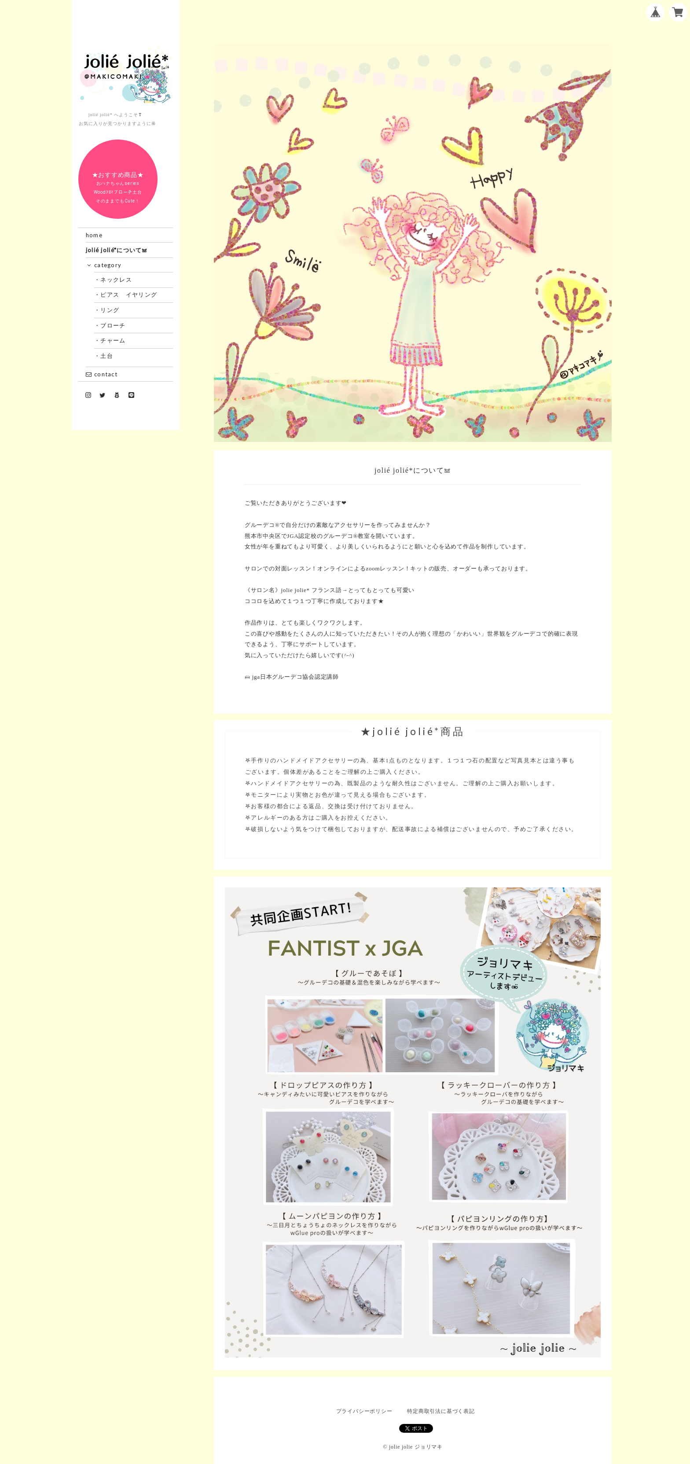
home (94, 235)
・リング (110, 309)
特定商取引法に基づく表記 (440, 1411)
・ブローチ (113, 325)
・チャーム (113, 340)
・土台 (107, 355)
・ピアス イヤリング (129, 294)
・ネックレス (116, 279)
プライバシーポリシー (364, 1411)
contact (101, 374)
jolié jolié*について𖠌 (117, 250)
